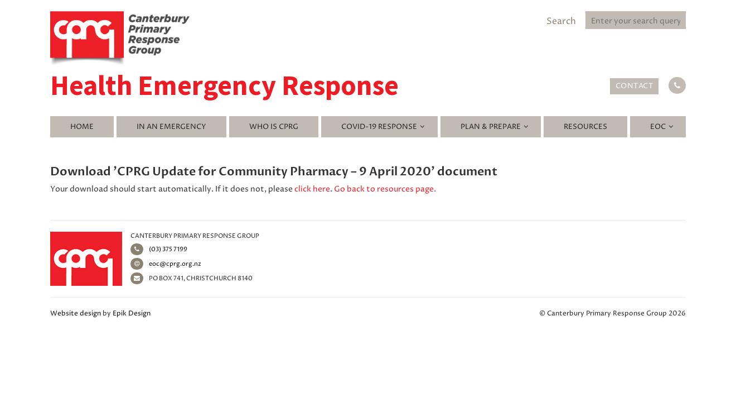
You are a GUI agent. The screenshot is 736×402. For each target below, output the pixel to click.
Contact (634, 86)
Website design (75, 313)
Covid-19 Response (379, 127)
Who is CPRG (273, 127)
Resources (585, 127)
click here (312, 189)
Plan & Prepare (491, 127)
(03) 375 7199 (158, 249)
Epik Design (132, 313)
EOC (658, 127)
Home (82, 127)
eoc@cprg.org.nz (165, 264)
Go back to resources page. (385, 189)
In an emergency (171, 127)
